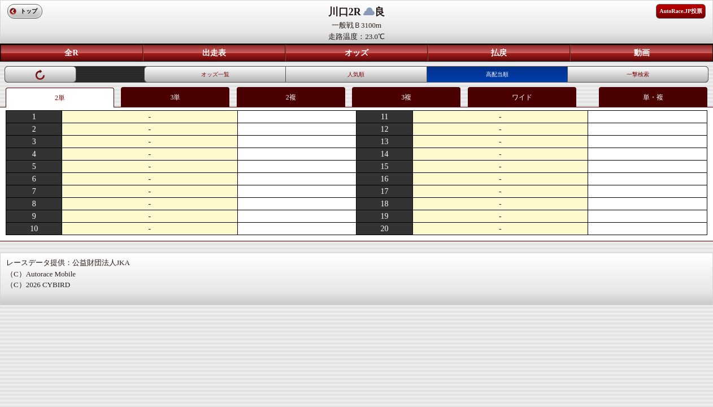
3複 (406, 97)
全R (71, 53)
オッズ (356, 53)
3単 (175, 97)
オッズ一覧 (215, 74)
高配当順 (497, 74)
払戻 (499, 53)
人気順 (355, 74)
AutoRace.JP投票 (680, 11)
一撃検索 (638, 74)
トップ (28, 11)
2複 (291, 97)
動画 (642, 53)
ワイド (522, 97)
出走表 (214, 53)
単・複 (653, 97)
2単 (60, 98)
